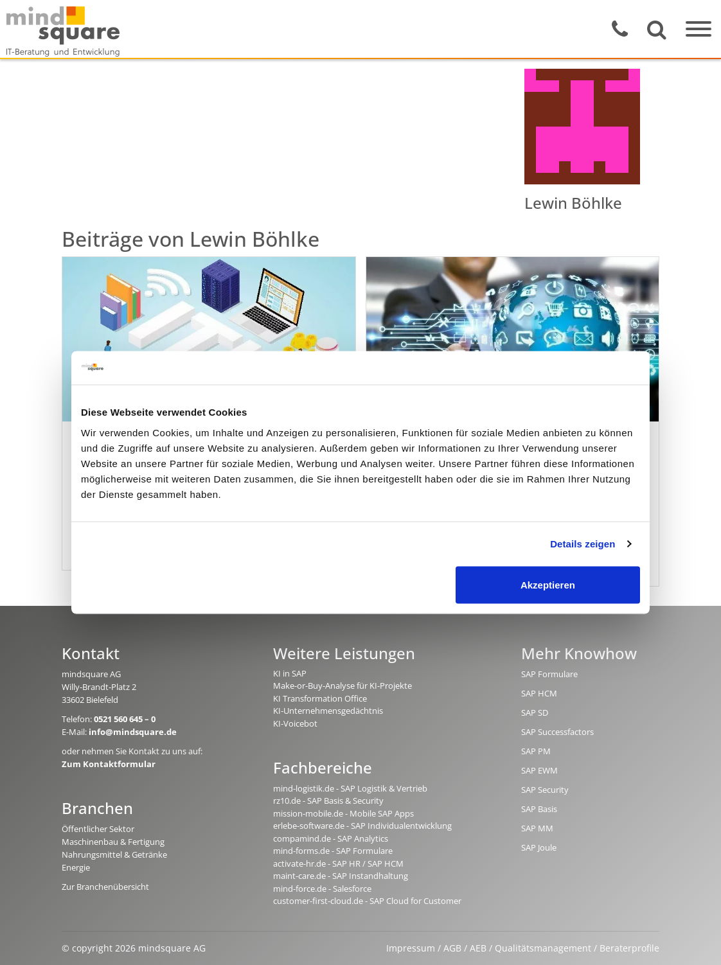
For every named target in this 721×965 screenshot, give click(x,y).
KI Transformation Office (320, 698)
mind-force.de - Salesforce (322, 888)
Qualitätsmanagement (543, 948)
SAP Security (545, 789)
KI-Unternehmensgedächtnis (328, 710)
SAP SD (534, 712)
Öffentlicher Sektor (98, 829)
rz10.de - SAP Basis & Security (328, 800)
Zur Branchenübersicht (105, 886)
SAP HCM (539, 693)
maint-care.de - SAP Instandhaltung (340, 875)
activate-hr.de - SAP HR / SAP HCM (338, 863)
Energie (76, 867)
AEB (478, 948)
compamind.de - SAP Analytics (330, 838)
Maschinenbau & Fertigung (113, 841)
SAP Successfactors (557, 732)
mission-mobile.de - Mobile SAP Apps (343, 813)
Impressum (410, 948)
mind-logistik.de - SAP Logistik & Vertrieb (350, 788)
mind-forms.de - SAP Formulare (333, 850)
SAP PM (536, 751)
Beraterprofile (629, 948)
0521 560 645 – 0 (125, 719)
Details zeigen (582, 543)
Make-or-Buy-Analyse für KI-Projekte (342, 685)
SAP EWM (539, 770)
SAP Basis (539, 809)
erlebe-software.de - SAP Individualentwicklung (362, 825)
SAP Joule (538, 847)
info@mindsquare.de (133, 732)
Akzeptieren (548, 584)
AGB (452, 948)
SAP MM (537, 828)
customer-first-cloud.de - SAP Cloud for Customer (367, 901)
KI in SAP (290, 673)
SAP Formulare (549, 674)
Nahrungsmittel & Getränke (114, 854)
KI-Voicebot (295, 723)
